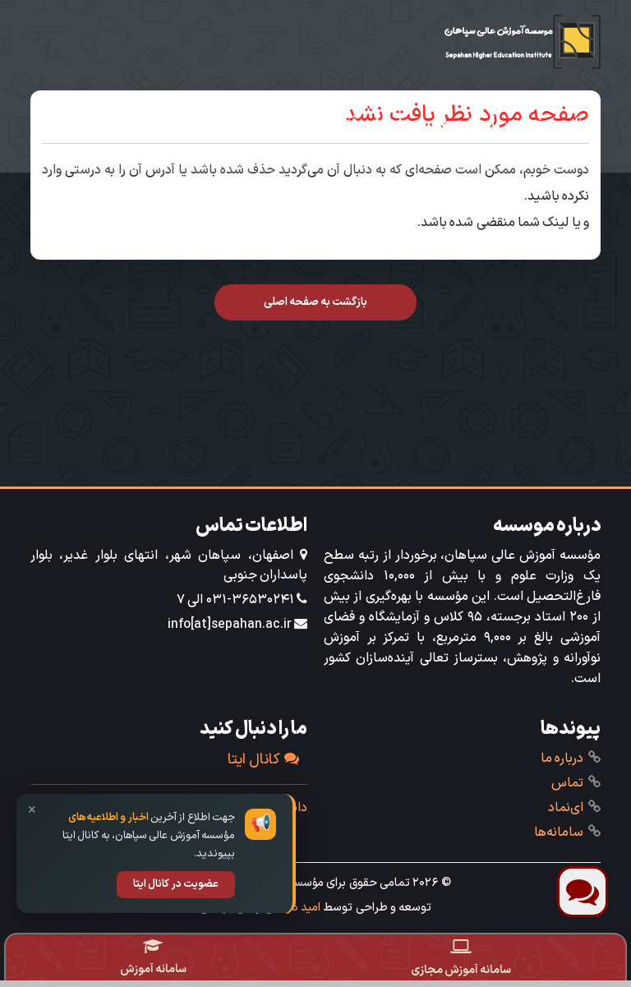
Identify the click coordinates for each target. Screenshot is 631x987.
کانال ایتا (263, 760)
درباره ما (562, 758)
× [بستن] (32, 811)
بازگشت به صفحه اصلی (316, 302)
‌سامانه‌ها (558, 832)
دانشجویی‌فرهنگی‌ (257, 123)
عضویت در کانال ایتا (176, 884)
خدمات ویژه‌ (564, 156)
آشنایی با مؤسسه (554, 123)
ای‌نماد (565, 808)
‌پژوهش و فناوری (365, 123)
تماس (567, 783)
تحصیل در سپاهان (145, 123)
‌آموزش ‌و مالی (460, 123)
